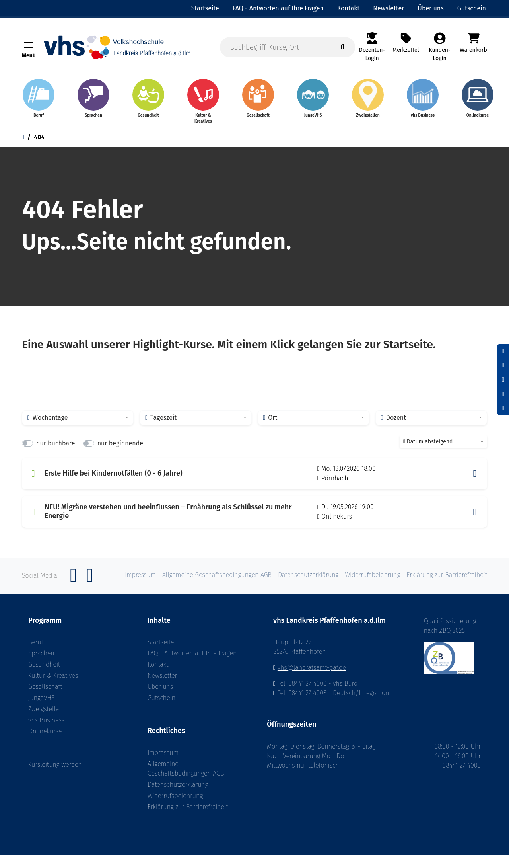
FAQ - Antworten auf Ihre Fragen (192, 659)
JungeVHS (41, 703)
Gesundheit (44, 670)
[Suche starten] (342, 47)
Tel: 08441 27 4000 (302, 689)
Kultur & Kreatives (53, 681)
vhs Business (46, 725)
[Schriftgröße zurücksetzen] (503, 365)
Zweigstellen (45, 714)
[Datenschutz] (503, 408)
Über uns (160, 692)
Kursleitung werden (55, 770)
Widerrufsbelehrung (175, 801)
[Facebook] (73, 585)
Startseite (161, 647)
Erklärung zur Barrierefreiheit (188, 812)
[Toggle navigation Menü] (28, 45)
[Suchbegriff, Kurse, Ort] (287, 47)
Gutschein (161, 703)
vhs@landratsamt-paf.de (312, 673)
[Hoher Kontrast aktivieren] (503, 394)
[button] (474, 479)
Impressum (163, 758)
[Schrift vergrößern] (503, 379)
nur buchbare (55, 448)
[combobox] (78, 423)
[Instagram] (89, 585)
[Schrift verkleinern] (503, 351)
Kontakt (158, 670)
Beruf (35, 647)
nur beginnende (120, 448)
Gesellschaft (45, 692)
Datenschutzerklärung (178, 790)
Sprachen (41, 659)
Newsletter (162, 681)
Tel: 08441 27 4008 (302, 698)
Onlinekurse (45, 737)
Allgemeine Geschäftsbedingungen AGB (186, 773)
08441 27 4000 (462, 770)
